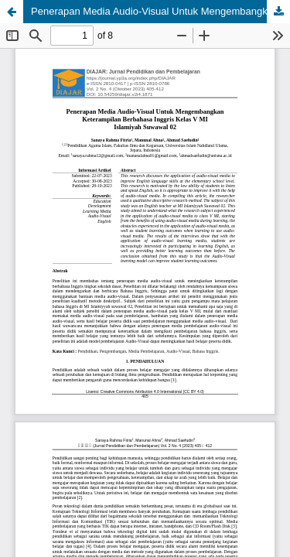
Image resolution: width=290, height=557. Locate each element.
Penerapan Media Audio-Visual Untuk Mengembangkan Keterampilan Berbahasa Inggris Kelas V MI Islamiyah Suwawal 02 (160, 11)
